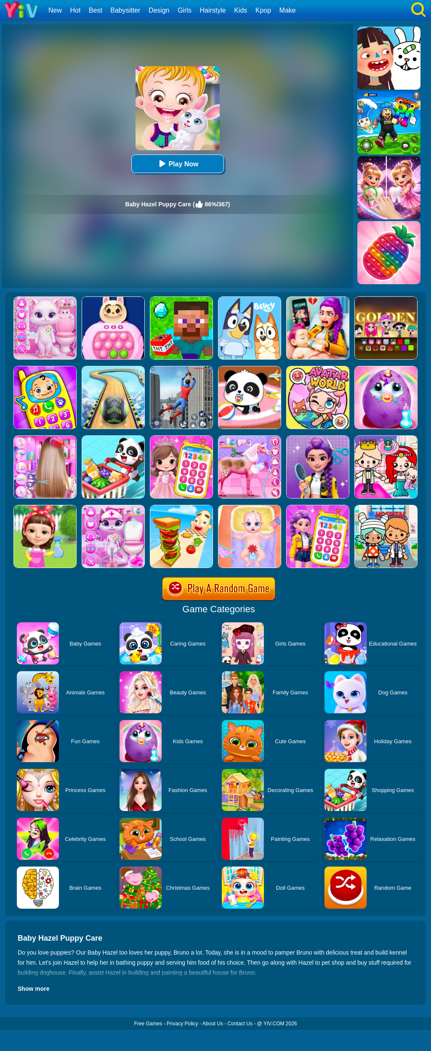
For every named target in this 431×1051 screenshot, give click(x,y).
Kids (240, 10)
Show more (33, 988)
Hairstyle (213, 10)
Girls (185, 10)
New (55, 10)
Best (95, 10)
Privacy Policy (182, 1024)
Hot (75, 10)
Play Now (177, 163)
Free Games (148, 1024)
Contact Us (240, 1024)
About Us (212, 1024)
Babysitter (125, 10)
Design (159, 10)
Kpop (263, 10)
